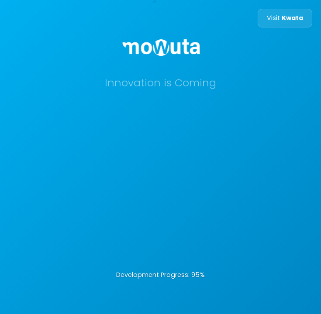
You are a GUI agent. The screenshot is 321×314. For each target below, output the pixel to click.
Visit (285, 18)
